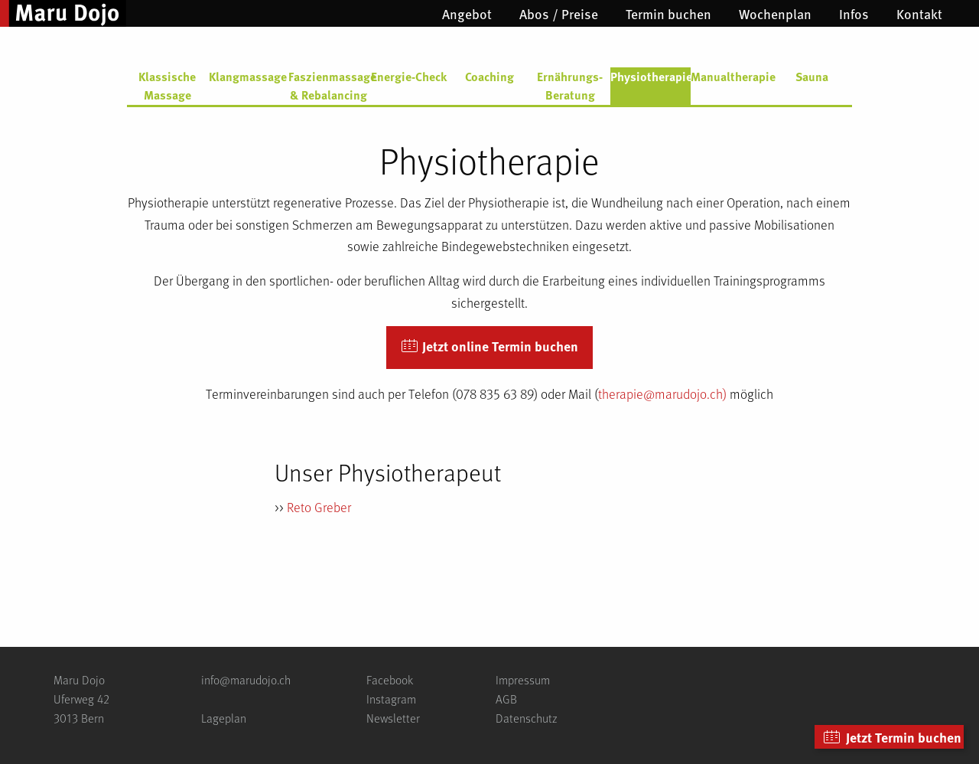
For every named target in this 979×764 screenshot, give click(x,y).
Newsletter (393, 718)
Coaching (489, 76)
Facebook (389, 679)
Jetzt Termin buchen (891, 738)
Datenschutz (527, 718)
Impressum (523, 679)
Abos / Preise (558, 14)
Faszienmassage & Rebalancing (328, 85)
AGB (506, 699)
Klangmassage (248, 76)
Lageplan (223, 718)
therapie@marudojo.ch (660, 393)
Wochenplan (775, 14)
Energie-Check (409, 76)
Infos (854, 14)
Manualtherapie (731, 76)
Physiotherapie (650, 76)
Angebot (467, 14)
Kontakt (919, 14)
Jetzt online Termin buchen (489, 347)
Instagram (391, 699)
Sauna (811, 76)
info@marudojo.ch (246, 679)
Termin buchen (668, 14)
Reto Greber (319, 507)
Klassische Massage (167, 85)
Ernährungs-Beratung (570, 85)
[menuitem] (467, 14)
